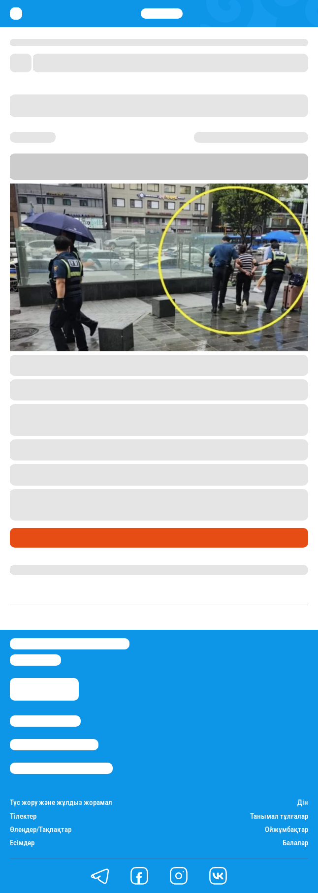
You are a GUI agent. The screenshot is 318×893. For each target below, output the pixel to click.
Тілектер (23, 816)
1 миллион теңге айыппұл (198, 504)
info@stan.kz (35, 660)
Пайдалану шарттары (61, 768)
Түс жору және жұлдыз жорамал (61, 803)
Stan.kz (240, 166)
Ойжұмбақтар (286, 830)
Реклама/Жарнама (54, 744)
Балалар (295, 843)
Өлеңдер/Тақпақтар (40, 830)
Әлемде (26, 537)
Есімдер (22, 843)
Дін (302, 803)
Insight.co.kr (34, 360)
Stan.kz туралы (45, 721)
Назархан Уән (34, 570)
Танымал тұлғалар (279, 816)
